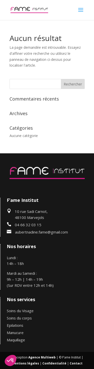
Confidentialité (54, 363)
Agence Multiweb (42, 357)
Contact (76, 363)
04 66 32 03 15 (28, 224)
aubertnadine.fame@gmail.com (41, 232)
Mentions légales (25, 363)
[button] (11, 360)
